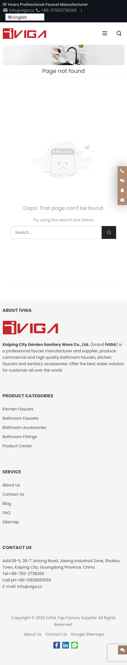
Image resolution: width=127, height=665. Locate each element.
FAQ (6, 513)
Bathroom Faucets (20, 418)
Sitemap (11, 522)
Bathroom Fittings (20, 437)
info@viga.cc (18, 10)
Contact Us (56, 634)
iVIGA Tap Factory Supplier (71, 618)
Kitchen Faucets (18, 409)
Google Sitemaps (87, 634)
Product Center (17, 446)
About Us (32, 634)
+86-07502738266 (55, 10)
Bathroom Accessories (24, 427)
